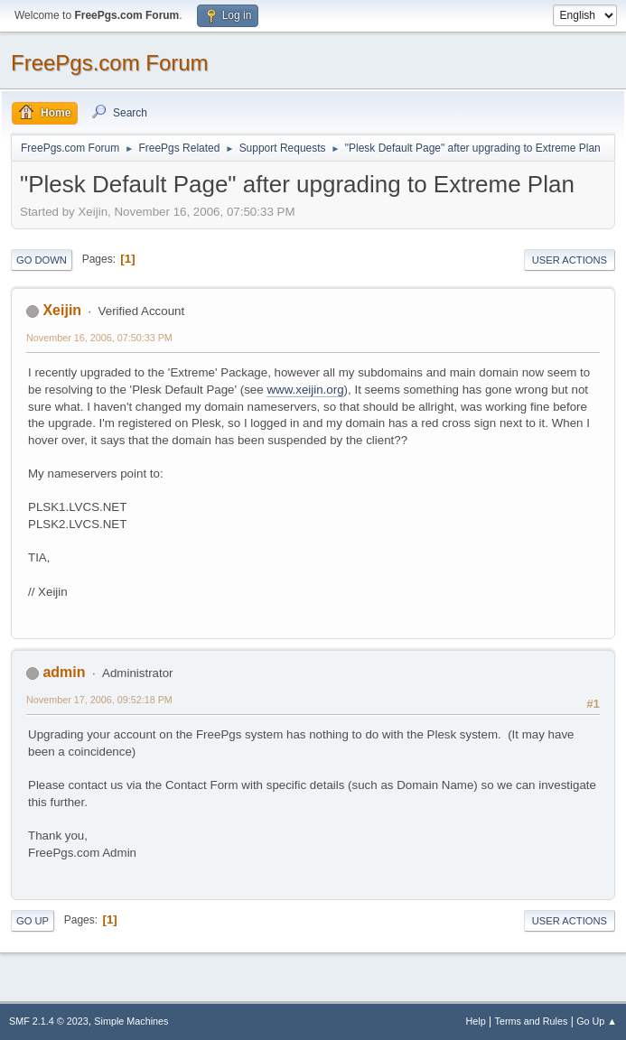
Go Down (41, 260)
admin (63, 672)
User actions (569, 260)
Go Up (32, 920)
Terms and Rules (531, 1021)
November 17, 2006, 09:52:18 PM (99, 699)
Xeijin (61, 310)
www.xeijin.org (304, 389)
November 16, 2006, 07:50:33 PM (99, 337)
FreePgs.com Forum (110, 63)
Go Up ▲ (596, 1021)
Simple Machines (131, 1021)
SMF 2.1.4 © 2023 (49, 1021)
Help (476, 1021)
